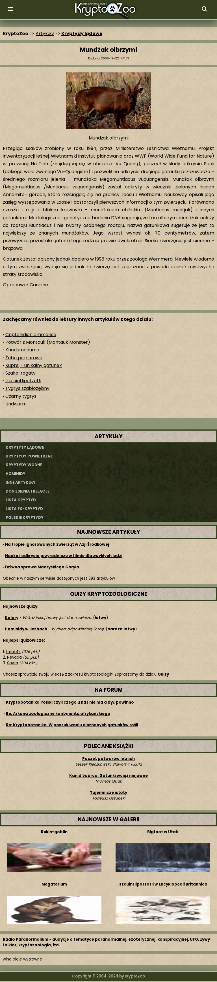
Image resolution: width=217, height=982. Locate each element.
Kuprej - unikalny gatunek (33, 365)
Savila (12, 663)
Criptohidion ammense (30, 334)
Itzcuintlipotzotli (23, 380)
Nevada (14, 657)
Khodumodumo (22, 350)
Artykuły (45, 33)
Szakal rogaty (20, 373)
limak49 (13, 651)
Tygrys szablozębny (27, 388)
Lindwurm (16, 404)
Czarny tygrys (20, 396)
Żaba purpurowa (23, 357)
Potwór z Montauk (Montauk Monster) (47, 342)
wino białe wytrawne (22, 959)
